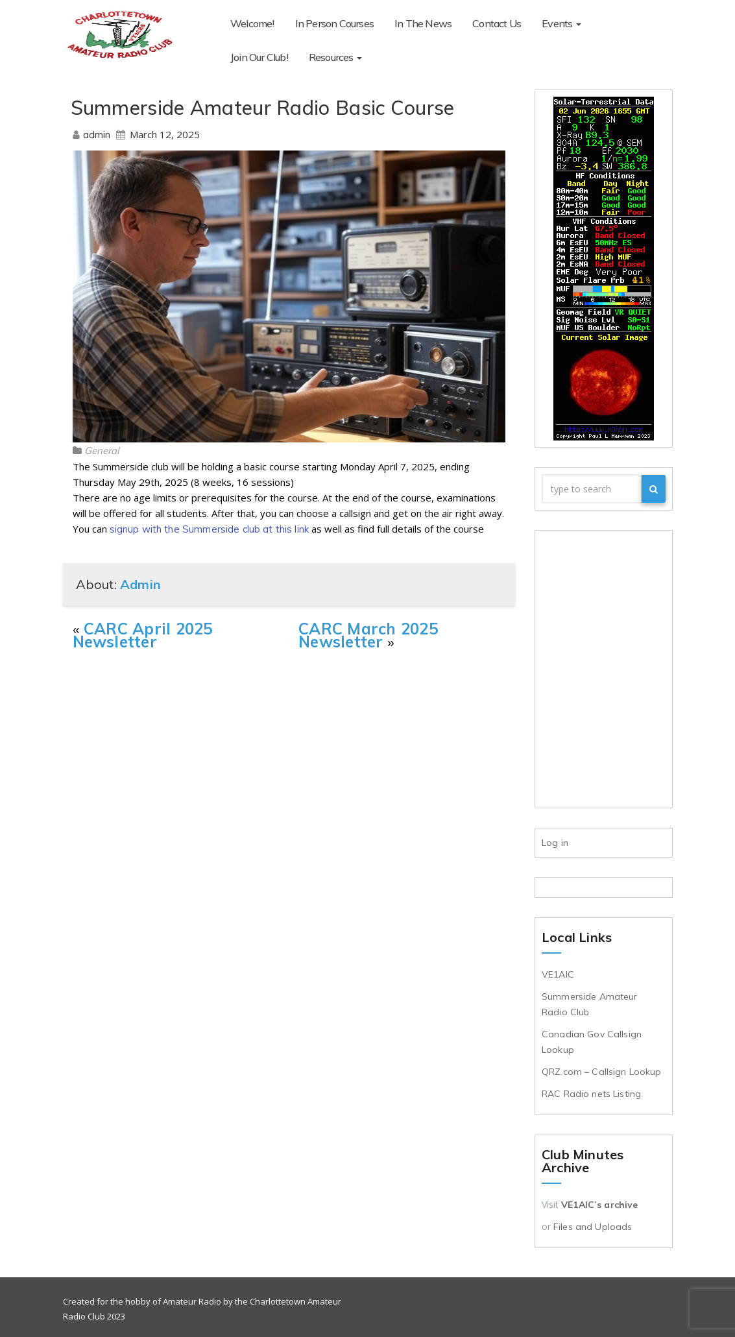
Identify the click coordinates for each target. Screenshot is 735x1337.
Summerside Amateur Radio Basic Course (263, 107)
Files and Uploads (592, 1227)
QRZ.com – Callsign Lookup (602, 1072)
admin (98, 134)
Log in (555, 843)
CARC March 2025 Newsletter (368, 635)
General (102, 450)
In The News (423, 23)
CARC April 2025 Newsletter (143, 635)
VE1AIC (559, 974)
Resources (256, 57)
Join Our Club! (631, 23)
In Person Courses (334, 23)
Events (561, 23)
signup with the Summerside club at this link (209, 529)
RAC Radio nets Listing (591, 1094)
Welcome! (252, 23)
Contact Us (496, 23)
